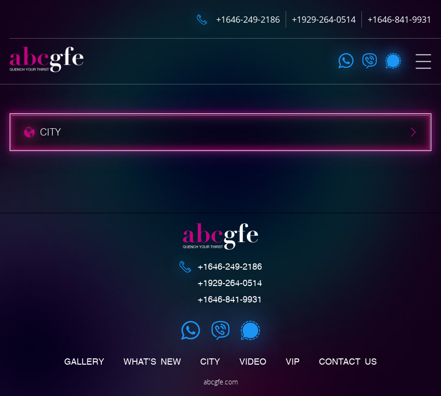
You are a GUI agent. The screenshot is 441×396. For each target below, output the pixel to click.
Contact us (348, 362)
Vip (293, 362)
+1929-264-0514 (324, 19)
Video (252, 362)
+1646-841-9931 (399, 19)
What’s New (152, 362)
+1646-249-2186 (248, 19)
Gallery (84, 362)
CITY (210, 362)
